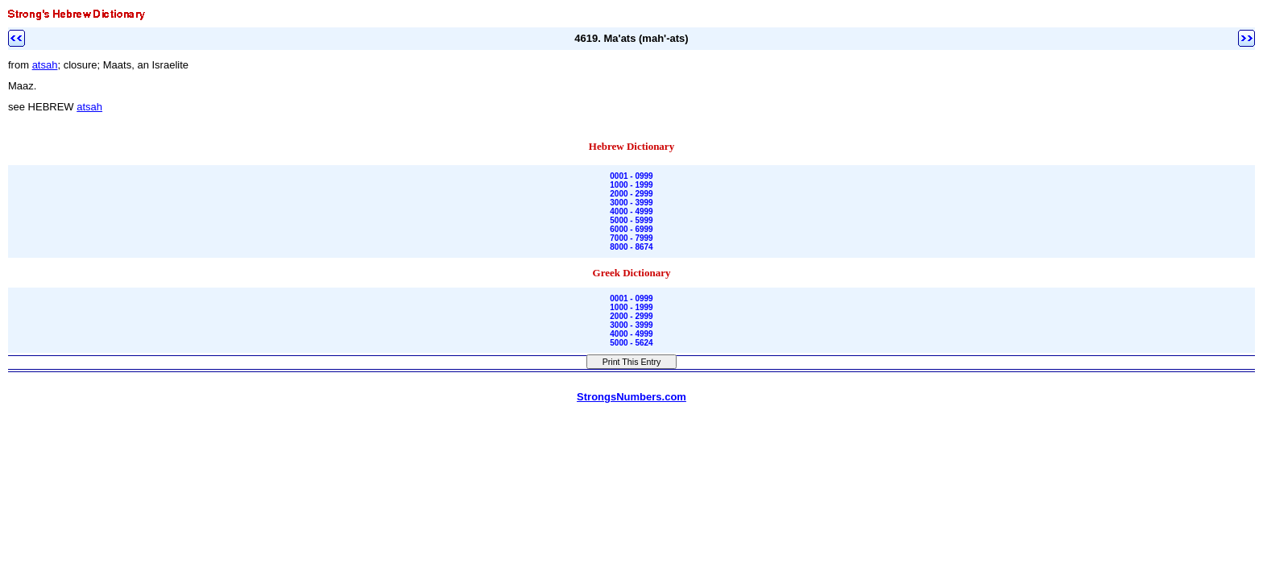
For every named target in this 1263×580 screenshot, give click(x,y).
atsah (45, 65)
